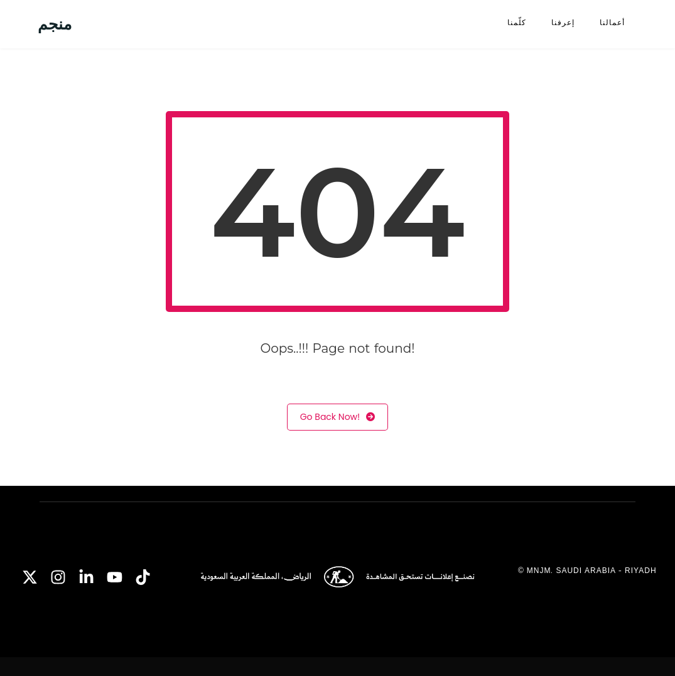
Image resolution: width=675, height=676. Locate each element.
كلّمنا (516, 22)
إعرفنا (563, 22)
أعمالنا (612, 22)
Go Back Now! (337, 417)
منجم (55, 24)
